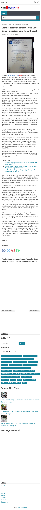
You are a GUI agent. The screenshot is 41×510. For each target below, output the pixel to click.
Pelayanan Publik (16, 356)
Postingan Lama (34, 310)
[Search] (19, 17)
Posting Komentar (15, 34)
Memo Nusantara (22, 507)
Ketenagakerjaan (6, 370)
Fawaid (19, 379)
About (3, 495)
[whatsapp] (18, 250)
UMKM (19, 365)
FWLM (3, 377)
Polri (17, 373)
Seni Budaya (13, 365)
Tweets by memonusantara (9, 486)
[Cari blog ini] (10, 343)
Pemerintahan (6, 356)
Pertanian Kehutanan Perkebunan (11, 382)
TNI (13, 373)
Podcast (9, 377)
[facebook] (4, 250)
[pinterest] (13, 250)
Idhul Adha (27, 379)
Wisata (26, 365)
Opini (29, 377)
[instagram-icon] (38, 2)
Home (3, 493)
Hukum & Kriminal (6, 362)
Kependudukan (6, 373)
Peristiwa (20, 359)
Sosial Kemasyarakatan (30, 356)
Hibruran (16, 377)
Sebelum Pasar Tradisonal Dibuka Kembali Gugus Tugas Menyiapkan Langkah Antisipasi (21, 167)
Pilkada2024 (5, 379)
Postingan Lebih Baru (7, 310)
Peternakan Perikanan (20, 370)
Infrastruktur (6, 368)
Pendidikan (13, 359)
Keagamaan (23, 362)
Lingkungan (33, 365)
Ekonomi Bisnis (33, 362)
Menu (3, 13)
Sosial (24, 382)
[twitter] (8, 250)
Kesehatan (5, 359)
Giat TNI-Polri (29, 359)
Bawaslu (13, 379)
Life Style (31, 370)
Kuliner (24, 377)
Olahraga (4, 365)
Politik (16, 362)
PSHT (33, 379)
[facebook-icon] (35, 2)
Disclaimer (4, 502)
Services (3, 498)
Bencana (36, 373)
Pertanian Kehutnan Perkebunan (21, 368)
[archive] (8, 351)
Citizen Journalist (27, 373)
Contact (3, 500)
